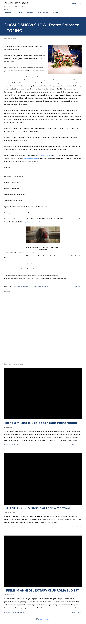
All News (18, 12)
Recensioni (29, 12)
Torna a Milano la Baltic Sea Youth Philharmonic (40, 423)
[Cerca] (74, 3)
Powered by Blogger (43, 619)
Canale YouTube (42, 12)
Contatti (54, 12)
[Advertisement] (43, 348)
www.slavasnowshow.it (40, 213)
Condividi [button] (77, 286)
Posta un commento (19, 527)
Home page (7, 12)
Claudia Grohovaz (16, 3)
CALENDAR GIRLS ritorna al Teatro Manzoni (37, 508)
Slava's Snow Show (30, 286)
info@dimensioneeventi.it (31, 222)
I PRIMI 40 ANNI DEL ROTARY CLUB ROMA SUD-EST (41, 590)
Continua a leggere (75, 444)
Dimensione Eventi (17, 286)
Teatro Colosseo (42, 286)
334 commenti (16, 444)
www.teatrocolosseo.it (30, 158)
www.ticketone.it (46, 155)
